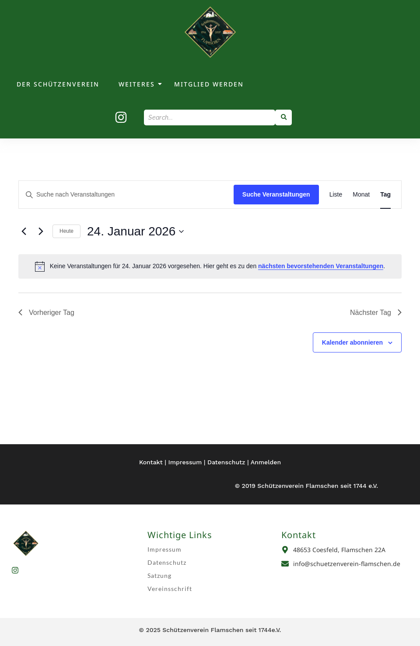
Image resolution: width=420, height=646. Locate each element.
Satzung (159, 575)
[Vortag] (23, 231)
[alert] (210, 266)
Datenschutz (226, 462)
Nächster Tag (376, 312)
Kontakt (151, 462)
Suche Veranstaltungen (276, 194)
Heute (67, 231)
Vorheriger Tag (46, 312)
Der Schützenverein (58, 84)
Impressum (185, 462)
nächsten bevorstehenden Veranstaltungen (320, 266)
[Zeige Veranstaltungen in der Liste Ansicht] (336, 194)
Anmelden (266, 462)
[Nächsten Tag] (40, 231)
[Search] (209, 117)
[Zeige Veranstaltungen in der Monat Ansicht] (361, 194)
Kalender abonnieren (352, 342)
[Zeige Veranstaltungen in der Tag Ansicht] (385, 194)
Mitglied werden (209, 84)
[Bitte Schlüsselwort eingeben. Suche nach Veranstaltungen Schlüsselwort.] (126, 194)
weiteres (137, 84)
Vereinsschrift (169, 588)
